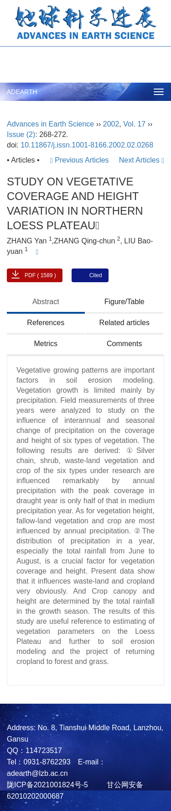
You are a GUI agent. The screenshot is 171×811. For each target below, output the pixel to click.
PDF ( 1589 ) (40, 275)
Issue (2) (21, 134)
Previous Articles (80, 160)
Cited (95, 275)
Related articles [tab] (124, 323)
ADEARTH (22, 91)
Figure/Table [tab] (124, 301)
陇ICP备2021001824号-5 (47, 785)
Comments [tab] (124, 344)
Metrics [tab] (45, 344)
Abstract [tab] (45, 301)
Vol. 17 (134, 124)
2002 (111, 124)
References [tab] (45, 323)
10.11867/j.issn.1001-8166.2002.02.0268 (87, 145)
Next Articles (141, 160)
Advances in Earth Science (50, 124)
